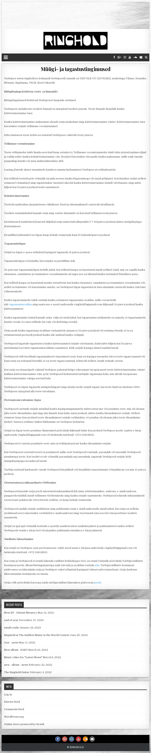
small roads (11, 627)
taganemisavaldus (20, 304)
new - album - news (16, 664)
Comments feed (14, 709)
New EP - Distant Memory (20, 612)
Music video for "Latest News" (23, 657)
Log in (8, 694)
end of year (11, 620)
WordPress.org (14, 716)
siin (97, 565)
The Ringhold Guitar (16, 672)
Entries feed (12, 701)
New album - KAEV (16, 649)
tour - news (11, 642)
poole (97, 582)
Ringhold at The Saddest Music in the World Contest (36, 635)
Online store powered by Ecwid (24, 724)
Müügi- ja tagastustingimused (75, 69)
